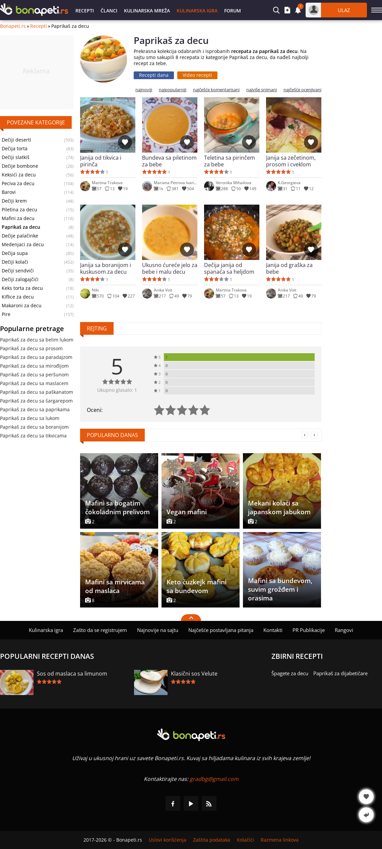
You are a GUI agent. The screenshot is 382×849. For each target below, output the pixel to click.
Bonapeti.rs (13, 26)
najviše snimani (261, 90)
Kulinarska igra (197, 10)
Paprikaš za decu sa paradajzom (36, 357)
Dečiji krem (14, 201)
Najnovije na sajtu (157, 630)
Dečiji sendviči (18, 270)
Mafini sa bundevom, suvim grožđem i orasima (280, 589)
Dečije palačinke (20, 235)
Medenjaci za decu (23, 244)
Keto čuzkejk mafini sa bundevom (197, 586)
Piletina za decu (19, 209)
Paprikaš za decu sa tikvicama (33, 435)
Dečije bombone (20, 166)
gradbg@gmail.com (214, 779)
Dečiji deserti (16, 140)
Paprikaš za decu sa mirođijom (34, 366)
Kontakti (272, 630)
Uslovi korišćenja (167, 840)
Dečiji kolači (15, 262)
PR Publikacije (309, 630)
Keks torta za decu (22, 288)
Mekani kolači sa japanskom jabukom (279, 507)
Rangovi (344, 630)
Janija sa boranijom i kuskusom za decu (105, 268)
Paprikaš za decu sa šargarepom (36, 400)
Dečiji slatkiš (15, 157)
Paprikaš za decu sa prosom (31, 348)
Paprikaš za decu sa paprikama (35, 409)
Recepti (84, 10)
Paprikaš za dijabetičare (340, 673)
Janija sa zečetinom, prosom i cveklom (291, 161)
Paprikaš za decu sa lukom (29, 418)
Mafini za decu (18, 218)
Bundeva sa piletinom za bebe (169, 161)
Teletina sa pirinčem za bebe (229, 161)
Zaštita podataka (211, 840)
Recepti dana (154, 75)
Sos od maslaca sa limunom (72, 673)
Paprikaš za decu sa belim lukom (36, 339)
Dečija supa (15, 253)
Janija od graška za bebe (289, 268)
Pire (6, 314)
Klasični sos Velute (194, 673)
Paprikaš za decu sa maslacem (34, 383)
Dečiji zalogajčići (20, 279)
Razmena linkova (280, 840)
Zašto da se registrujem (100, 630)
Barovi (9, 192)
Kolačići (245, 840)
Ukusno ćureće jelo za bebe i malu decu (169, 268)
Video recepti (197, 75)
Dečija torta (14, 148)
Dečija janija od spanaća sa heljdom (229, 268)
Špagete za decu (289, 673)
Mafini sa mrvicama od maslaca (115, 586)
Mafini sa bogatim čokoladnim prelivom (117, 507)
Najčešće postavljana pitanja (220, 630)
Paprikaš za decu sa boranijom (34, 427)
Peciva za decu (18, 183)
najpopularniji (172, 90)
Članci (109, 10)
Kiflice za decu (18, 297)
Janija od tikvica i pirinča (100, 161)
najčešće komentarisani (216, 90)
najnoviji (143, 90)
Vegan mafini (187, 512)
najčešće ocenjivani (302, 90)
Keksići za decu (19, 174)
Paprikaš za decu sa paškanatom (36, 392)
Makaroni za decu (22, 305)
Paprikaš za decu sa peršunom (34, 374)
